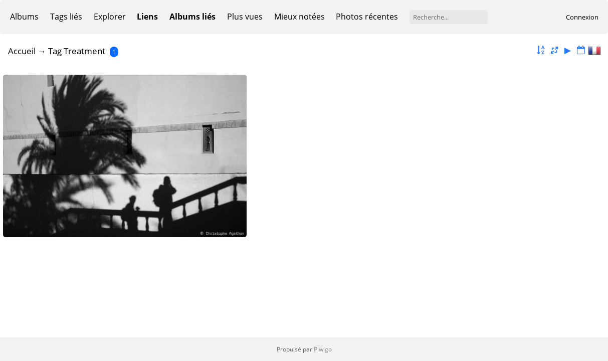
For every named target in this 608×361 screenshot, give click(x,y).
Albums (24, 16)
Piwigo (323, 349)
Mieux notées (299, 16)
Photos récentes (367, 16)
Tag (55, 51)
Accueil (22, 51)
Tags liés (66, 16)
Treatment (84, 51)
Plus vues (245, 16)
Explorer (110, 16)
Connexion (582, 17)
